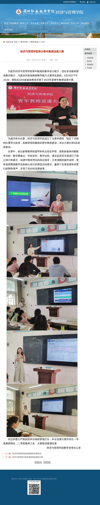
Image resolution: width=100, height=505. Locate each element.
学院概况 (14, 23)
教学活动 (34, 42)
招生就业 (85, 23)
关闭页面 (47, 462)
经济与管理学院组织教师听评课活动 (26, 453)
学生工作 (75, 23)
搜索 (83, 2)
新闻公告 (24, 23)
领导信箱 (8, 30)
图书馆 (89, 61)
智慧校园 (90, 64)
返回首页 (38, 462)
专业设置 (34, 23)
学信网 (89, 68)
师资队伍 (55, 23)
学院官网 (90, 58)
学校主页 (92, 2)
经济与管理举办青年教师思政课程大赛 (27, 457)
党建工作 (45, 23)
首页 (6, 23)
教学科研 (65, 23)
